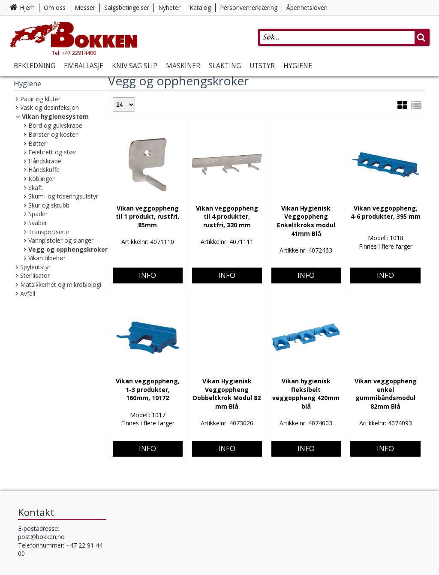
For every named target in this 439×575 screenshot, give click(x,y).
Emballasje (83, 65)
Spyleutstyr (35, 267)
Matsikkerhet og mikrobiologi (60, 284)
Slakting (225, 65)
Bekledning (34, 65)
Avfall (27, 293)
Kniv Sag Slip (134, 65)
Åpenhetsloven (307, 7)
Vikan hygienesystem (55, 116)
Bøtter (37, 143)
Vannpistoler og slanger (60, 240)
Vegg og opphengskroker (68, 249)
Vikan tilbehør (47, 258)
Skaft (35, 188)
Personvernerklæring (248, 7)
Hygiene (297, 65)
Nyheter (169, 7)
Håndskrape (44, 161)
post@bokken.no (41, 537)
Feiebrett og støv (52, 152)
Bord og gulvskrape (55, 125)
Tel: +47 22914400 (74, 53)
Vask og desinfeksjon (49, 107)
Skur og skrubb (48, 205)
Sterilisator (35, 275)
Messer (85, 7)
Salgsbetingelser (126, 7)
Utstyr (262, 65)
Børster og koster (53, 134)
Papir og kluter (40, 99)
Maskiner (183, 65)
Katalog (200, 7)
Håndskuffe (44, 170)
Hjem (27, 7)
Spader (38, 214)
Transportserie (48, 232)
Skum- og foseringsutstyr (63, 196)
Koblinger (41, 179)
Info (147, 233)
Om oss (55, 7)
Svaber (37, 223)
